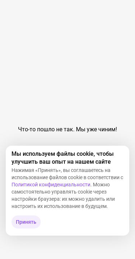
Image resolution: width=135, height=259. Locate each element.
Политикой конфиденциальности (51, 184)
